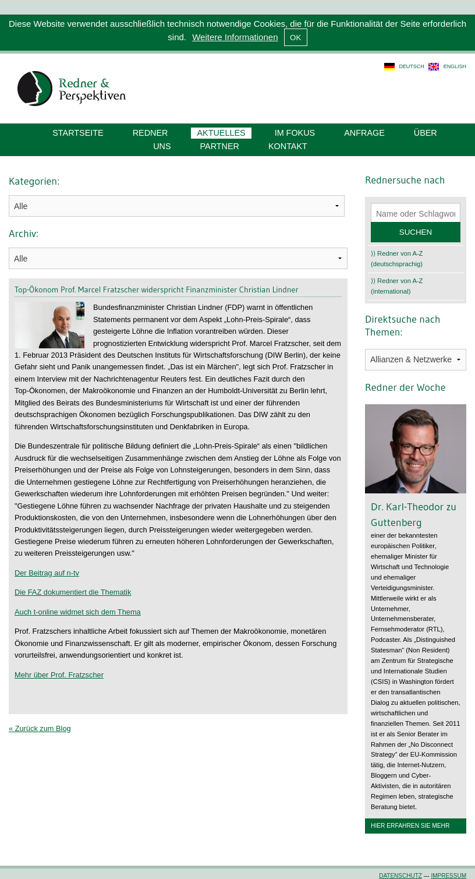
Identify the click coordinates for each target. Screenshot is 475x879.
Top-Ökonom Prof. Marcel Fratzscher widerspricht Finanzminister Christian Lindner (157, 289)
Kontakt (287, 146)
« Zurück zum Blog (40, 728)
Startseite (77, 132)
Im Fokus (295, 132)
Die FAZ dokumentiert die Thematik (73, 592)
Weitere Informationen (235, 37)
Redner (150, 132)
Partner (219, 146)
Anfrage (364, 132)
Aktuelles (221, 132)
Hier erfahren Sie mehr (410, 825)
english (455, 66)
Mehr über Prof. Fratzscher (59, 674)
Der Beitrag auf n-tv (47, 573)
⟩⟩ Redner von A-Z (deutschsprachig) (397, 258)
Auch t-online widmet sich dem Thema (78, 612)
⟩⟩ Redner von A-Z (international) (397, 286)
